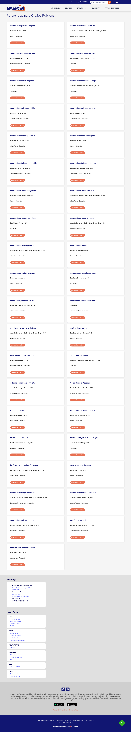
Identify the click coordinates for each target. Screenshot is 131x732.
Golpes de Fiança (15, 635)
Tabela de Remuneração (17, 640)
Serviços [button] (68, 8)
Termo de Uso (73, 710)
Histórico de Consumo (16, 626)
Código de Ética (14, 633)
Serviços (12, 647)
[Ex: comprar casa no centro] (99, 2)
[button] (116, 2)
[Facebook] (63, 689)
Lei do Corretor (14, 638)
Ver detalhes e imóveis (17, 43)
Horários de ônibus (15, 674)
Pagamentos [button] (82, 8)
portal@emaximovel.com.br (20, 596)
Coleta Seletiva (14, 655)
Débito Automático (15, 621)
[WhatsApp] (122, 723)
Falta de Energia (15, 623)
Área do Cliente (70, 2)
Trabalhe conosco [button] (112, 8)
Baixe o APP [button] (96, 8)
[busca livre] (109, 2)
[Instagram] (68, 689)
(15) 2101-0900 (16, 594)
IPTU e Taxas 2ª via (16, 657)
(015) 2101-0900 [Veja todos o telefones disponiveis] (83, 2)
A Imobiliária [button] (55, 8)
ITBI (11, 659)
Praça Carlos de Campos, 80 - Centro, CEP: (24, 588)
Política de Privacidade (60, 710)
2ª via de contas (15, 619)
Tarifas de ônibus (15, 676)
